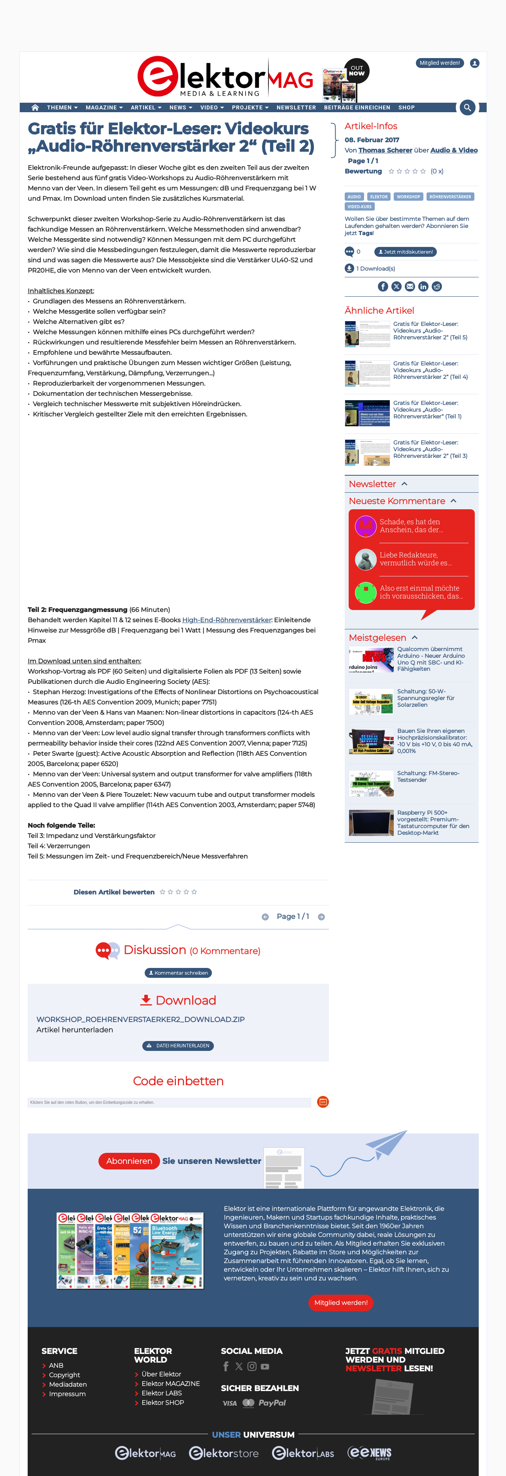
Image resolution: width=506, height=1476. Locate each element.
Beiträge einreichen (357, 107)
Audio (354, 197)
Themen (59, 107)
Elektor (379, 197)
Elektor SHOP (159, 1402)
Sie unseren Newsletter (179, 1161)
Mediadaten (64, 1384)
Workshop (408, 197)
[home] (35, 107)
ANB (52, 1365)
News (178, 107)
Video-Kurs (360, 206)
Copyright (61, 1375)
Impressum (64, 1394)
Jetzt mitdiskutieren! (405, 252)
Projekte (247, 107)
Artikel (143, 107)
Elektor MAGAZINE (167, 1384)
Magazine (101, 107)
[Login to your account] (475, 63)
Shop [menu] (406, 107)
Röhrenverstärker (450, 197)
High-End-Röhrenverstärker (226, 620)
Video (209, 107)
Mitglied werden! (440, 63)
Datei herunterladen (178, 1046)
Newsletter (296, 107)
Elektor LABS (158, 1393)
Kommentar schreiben (178, 973)
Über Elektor (157, 1374)
